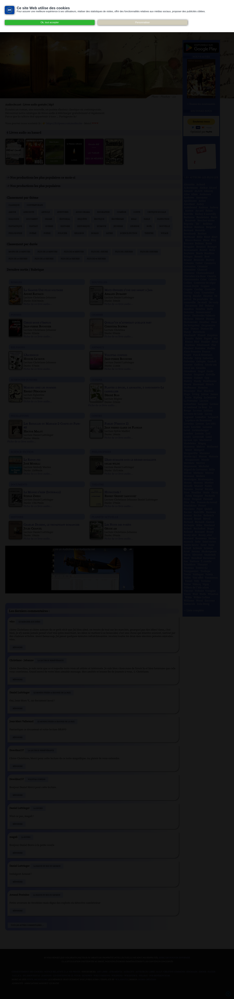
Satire (109, 233)
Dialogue (14, 219)
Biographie (103, 212)
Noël (149, 226)
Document (32, 219)
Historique (83, 226)
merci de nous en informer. (174, 957)
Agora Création (147, 979)
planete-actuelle (105, 516)
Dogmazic (192, 972)
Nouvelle (164, 226)
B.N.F (159, 972)
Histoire (65, 226)
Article (45, 212)
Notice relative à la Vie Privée (62, 972)
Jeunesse (118, 226)
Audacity (129, 972)
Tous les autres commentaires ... (27, 925)
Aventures (62, 212)
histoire (17, 516)
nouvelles (99, 282)
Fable (147, 219)
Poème (32, 233)
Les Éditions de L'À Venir (66, 975)
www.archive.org (37, 979)
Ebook (202, 972)
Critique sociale (156, 212)
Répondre (18, 647)
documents (19, 484)
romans (16, 282)
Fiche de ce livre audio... (38, 304)
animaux (98, 347)
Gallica (16, 975)
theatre (98, 484)
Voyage (164, 233)
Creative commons (174, 972)
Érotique (99, 219)
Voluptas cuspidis (36, 779)
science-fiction (22, 451)
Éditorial (64, 219)
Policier (62, 233)
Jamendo (46, 975)
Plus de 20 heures (70, 259)
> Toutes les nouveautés (201, 104)
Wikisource (130, 975)
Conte (136, 212)
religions (18, 347)
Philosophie (15, 233)
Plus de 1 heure (99, 252)
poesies (16, 314)
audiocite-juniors (24, 379)
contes (97, 415)
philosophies (101, 451)
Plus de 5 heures (149, 252)
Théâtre (148, 233)
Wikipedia (117, 975)
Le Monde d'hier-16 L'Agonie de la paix (52, 693)
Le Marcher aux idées (29, 622)
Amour (12, 212)
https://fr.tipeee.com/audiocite (64, 123)
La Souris (38, 808)
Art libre (102, 972)
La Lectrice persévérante (50, 660)
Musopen (87, 975)
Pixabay (143, 975)
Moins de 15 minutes (19, 252)
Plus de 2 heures (124, 252)
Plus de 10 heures (18, 259)
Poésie (47, 233)
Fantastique (15, 226)
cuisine (97, 379)
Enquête (82, 219)
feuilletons (20, 415)
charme (97, 314)
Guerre (49, 226)
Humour (101, 226)
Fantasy (33, 226)
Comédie (121, 212)
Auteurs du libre (145, 972)
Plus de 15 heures (44, 259)
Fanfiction (163, 219)
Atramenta (115, 972)
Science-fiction (128, 233)
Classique (14, 205)
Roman (95, 233)
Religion (79, 233)
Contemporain (35, 205)
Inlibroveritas (31, 975)
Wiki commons (102, 975)
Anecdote (28, 212)
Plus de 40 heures (96, 259)
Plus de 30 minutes (74, 252)
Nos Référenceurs (159, 975)
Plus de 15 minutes (47, 252)
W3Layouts (121, 979)
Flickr (211, 972)
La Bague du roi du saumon (46, 866)
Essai (133, 219)
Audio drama (83, 212)
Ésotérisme (117, 219)
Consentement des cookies (27, 972)
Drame (48, 219)
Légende (134, 226)
